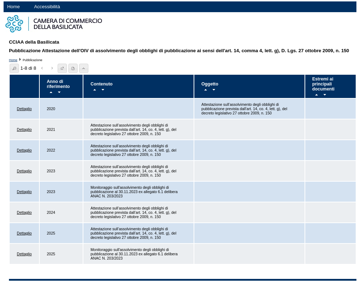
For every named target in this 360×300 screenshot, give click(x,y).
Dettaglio (24, 109)
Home (13, 6)
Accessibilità (47, 6)
